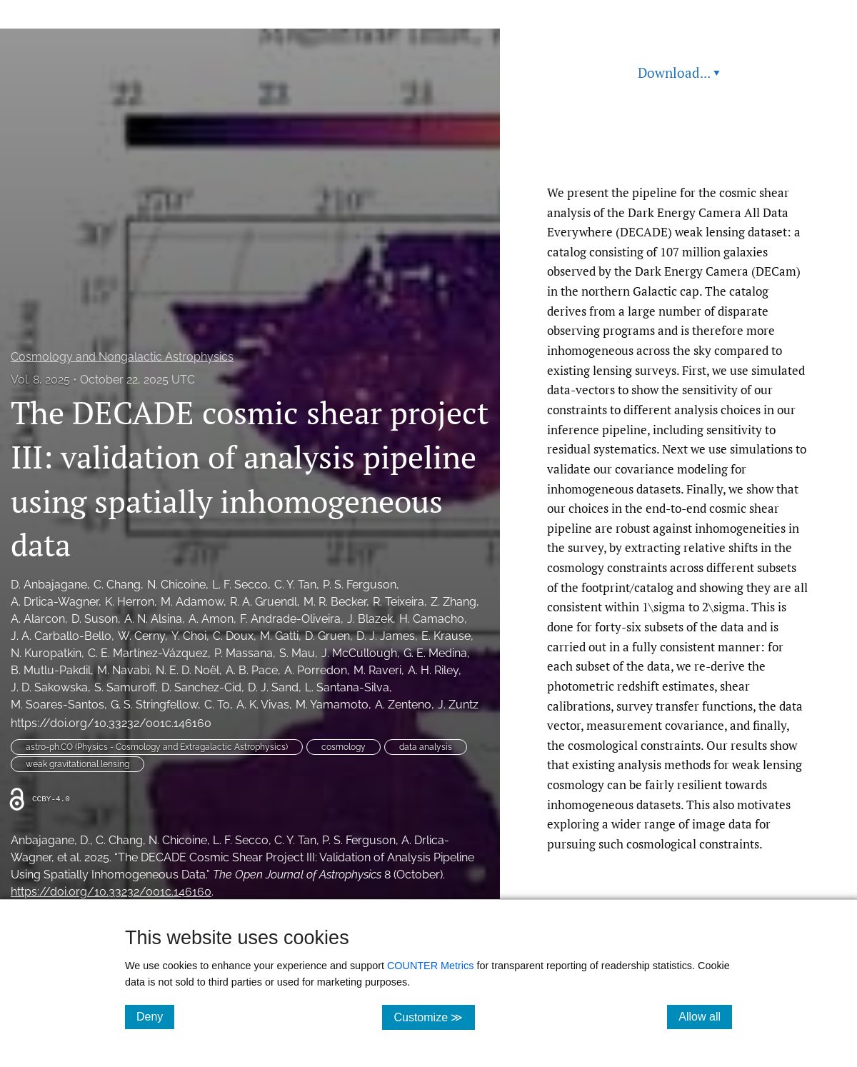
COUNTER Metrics (430, 965)
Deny (155, 1016)
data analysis (425, 747)
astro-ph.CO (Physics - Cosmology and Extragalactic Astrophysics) (157, 747)
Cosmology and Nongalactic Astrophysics (122, 357)
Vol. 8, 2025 (40, 379)
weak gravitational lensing (77, 764)
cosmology (343, 747)
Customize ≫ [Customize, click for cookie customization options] (434, 1016)
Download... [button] (679, 72)
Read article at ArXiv (679, 149)
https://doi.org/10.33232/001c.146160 (111, 723)
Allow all (705, 1016)
